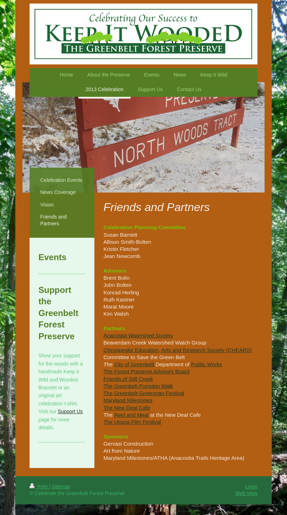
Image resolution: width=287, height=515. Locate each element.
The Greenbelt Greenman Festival (143, 393)
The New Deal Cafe (126, 408)
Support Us (70, 411)
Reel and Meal (131, 415)
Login (251, 486)
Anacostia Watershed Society (138, 335)
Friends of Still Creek (128, 379)
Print (39, 486)
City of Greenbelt (134, 364)
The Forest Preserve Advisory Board (146, 371)
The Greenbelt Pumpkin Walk (138, 386)
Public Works (206, 364)
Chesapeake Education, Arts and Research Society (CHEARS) (177, 350)
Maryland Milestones (127, 400)
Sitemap (61, 486)
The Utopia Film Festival (132, 422)
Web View (246, 493)
